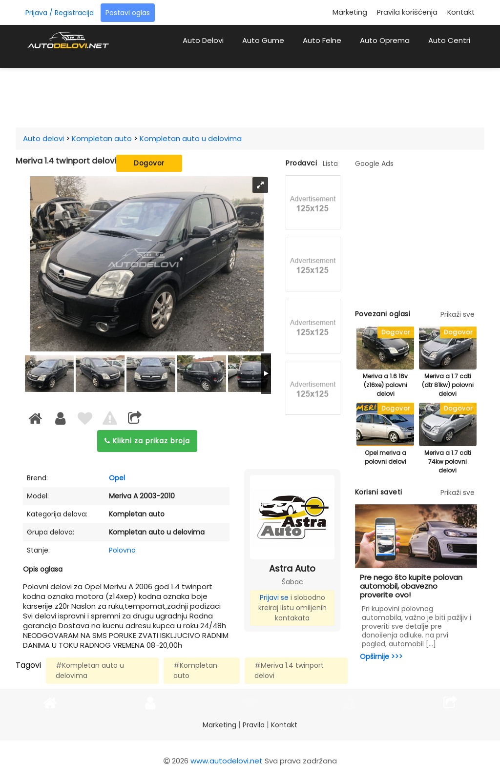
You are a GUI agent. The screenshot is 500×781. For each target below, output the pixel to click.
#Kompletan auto (195, 670)
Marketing (350, 12)
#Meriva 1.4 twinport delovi (289, 670)
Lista (330, 163)
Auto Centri (449, 40)
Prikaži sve (457, 314)
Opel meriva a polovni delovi (385, 457)
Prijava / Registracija (59, 13)
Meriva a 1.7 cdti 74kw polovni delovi (447, 461)
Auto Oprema (385, 40)
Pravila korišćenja (407, 12)
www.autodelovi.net (226, 761)
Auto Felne (322, 40)
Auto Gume (263, 40)
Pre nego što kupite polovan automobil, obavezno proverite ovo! (411, 586)
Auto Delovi (203, 40)
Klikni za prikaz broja (147, 441)
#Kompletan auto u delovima (90, 670)
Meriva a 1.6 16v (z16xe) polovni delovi (385, 385)
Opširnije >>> (381, 656)
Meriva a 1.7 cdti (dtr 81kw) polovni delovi (448, 385)
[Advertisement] (260, 95)
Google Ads (374, 163)
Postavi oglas (127, 13)
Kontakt (461, 12)
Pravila (254, 725)
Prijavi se (274, 597)
